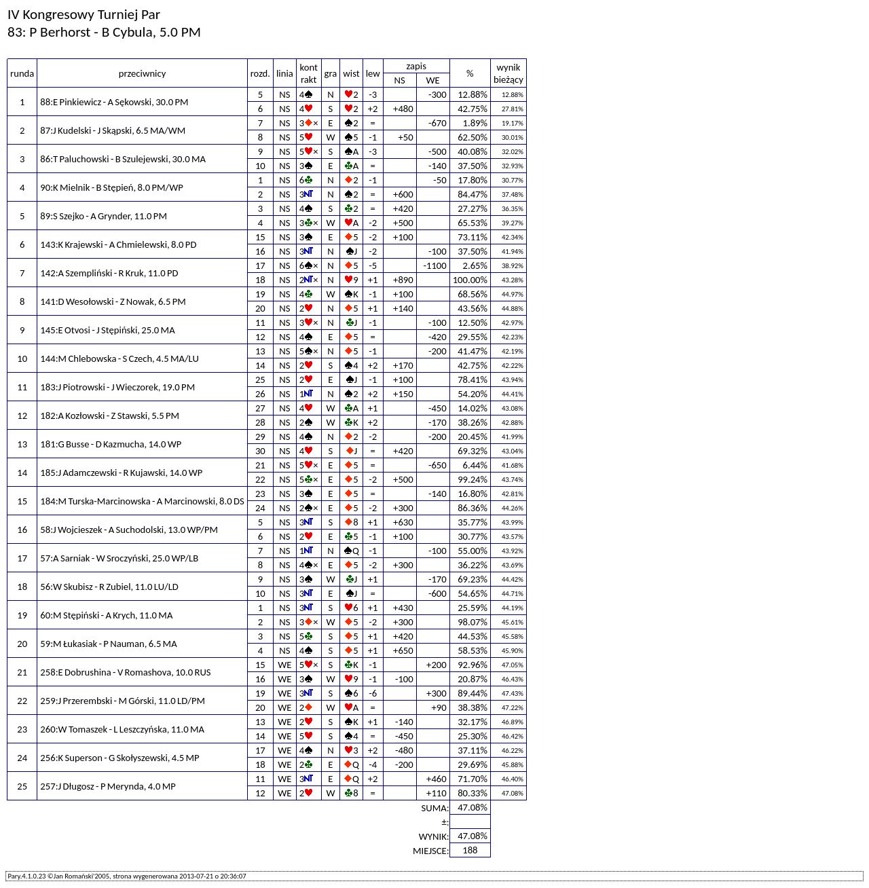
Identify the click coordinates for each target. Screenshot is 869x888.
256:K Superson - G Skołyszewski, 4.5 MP (119, 758)
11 (260, 322)
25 (260, 379)
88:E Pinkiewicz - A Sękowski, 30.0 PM (114, 102)
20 (260, 308)
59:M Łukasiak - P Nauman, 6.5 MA (108, 643)
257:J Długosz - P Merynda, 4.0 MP (107, 786)
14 (260, 365)
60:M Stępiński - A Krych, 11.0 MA (106, 615)
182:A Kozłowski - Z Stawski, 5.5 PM (109, 415)
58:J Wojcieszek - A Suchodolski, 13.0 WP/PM (129, 529)
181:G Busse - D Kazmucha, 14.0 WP (110, 444)
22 (260, 479)
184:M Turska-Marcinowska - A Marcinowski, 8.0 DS (142, 501)
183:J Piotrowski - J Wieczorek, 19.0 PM (117, 387)
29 (260, 436)
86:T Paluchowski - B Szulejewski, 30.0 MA (123, 159)
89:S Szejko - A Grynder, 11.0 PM (103, 216)
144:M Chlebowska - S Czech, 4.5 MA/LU (119, 358)
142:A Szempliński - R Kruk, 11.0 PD (109, 273)
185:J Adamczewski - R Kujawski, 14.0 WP (121, 472)
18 (260, 280)
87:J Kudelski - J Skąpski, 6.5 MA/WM (112, 130)
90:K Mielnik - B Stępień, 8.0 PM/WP (111, 187)
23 (260, 493)
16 (260, 251)
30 (260, 451)
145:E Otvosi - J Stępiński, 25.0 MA (107, 330)
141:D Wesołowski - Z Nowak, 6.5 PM (113, 301)
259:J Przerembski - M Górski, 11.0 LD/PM (122, 701)
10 (260, 166)
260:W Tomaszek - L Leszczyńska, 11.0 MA (122, 729)
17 (260, 265)
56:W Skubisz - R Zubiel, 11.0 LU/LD (109, 586)
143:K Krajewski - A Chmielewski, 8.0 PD (118, 244)
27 (260, 408)
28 (260, 422)
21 (260, 465)
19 (260, 294)
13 (260, 351)
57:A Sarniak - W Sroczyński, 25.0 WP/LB (119, 558)
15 (260, 237)
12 (260, 337)
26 (260, 394)
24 (260, 508)
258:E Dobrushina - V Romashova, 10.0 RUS (125, 672)
